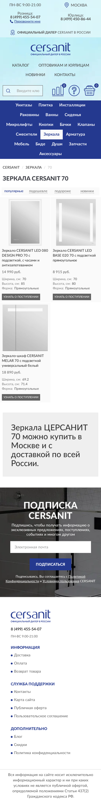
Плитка (46, 105)
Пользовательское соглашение (41, 716)
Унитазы (24, 105)
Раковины (29, 115)
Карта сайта (24, 700)
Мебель (21, 144)
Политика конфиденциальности (42, 753)
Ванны (52, 115)
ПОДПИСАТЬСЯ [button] (50, 565)
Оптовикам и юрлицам (64, 65)
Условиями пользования (61, 581)
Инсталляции (72, 105)
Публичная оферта (30, 708)
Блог (18, 737)
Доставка (22, 655)
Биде (40, 144)
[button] (25, 21)
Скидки (20, 745)
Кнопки (46, 125)
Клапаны (86, 125)
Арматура (75, 134)
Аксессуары (50, 154)
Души (57, 144)
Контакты (64, 75)
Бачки (65, 125)
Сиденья (73, 115)
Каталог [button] (20, 65)
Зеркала (52, 134)
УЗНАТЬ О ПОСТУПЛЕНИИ (21, 297)
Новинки (35, 75)
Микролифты (19, 125)
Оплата (20, 663)
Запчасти (78, 144)
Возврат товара (27, 671)
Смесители (26, 134)
